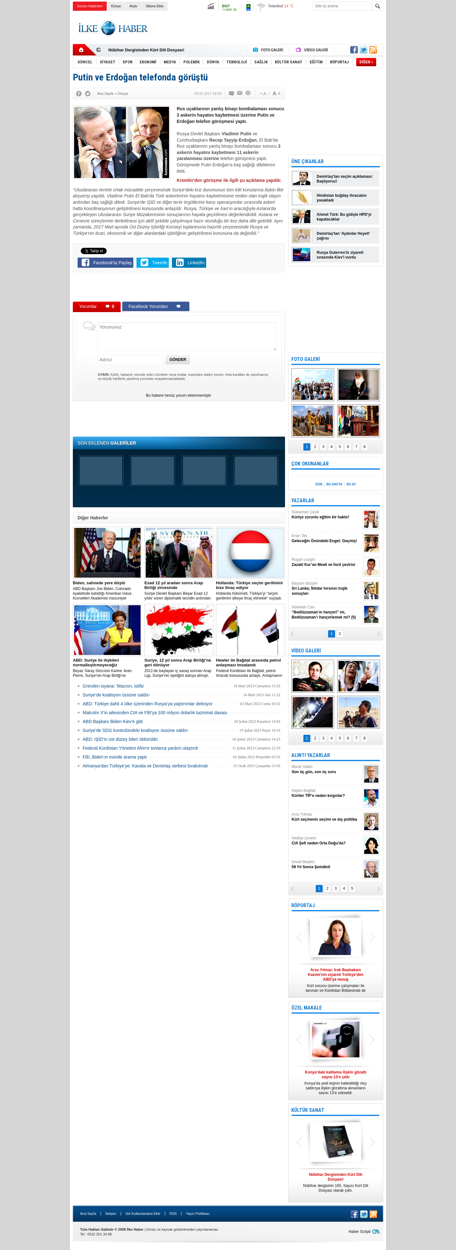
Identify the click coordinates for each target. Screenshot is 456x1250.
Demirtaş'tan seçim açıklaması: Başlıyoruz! (345, 178)
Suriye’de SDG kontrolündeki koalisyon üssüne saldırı (135, 730)
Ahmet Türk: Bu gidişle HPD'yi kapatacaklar (344, 216)
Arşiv (133, 6)
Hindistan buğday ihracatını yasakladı (341, 197)
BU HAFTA (334, 484)
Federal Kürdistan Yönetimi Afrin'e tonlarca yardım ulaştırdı (140, 748)
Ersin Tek (326, 538)
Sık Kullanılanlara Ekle (142, 1213)
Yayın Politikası (197, 1213)
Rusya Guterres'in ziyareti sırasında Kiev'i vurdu (340, 255)
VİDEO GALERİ (306, 651)
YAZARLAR (302, 500)
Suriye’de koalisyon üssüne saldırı (116, 694)
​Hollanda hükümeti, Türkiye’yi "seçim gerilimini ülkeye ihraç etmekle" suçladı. (250, 590)
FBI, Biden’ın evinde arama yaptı (115, 757)
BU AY (351, 484)
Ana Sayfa (88, 1213)
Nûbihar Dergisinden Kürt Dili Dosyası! (146, 50)
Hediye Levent (326, 841)
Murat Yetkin (326, 769)
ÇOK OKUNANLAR (310, 464)
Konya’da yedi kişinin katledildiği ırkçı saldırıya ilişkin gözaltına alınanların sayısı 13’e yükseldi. (336, 1082)
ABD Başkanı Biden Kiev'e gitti (113, 721)
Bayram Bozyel (326, 588)
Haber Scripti (359, 1231)
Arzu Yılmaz (326, 817)
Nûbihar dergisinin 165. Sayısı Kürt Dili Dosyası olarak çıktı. (336, 1182)
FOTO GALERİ (305, 359)
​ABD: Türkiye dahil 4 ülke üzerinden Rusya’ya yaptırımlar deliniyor (147, 703)
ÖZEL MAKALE (306, 1008)
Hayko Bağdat (326, 793)
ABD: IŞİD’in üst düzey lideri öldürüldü (120, 739)
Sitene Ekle (154, 6)
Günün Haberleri (90, 6)
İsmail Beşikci (326, 864)
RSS (173, 1213)
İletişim (110, 1213)
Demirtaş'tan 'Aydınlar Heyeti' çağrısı (343, 235)
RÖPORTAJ (303, 905)
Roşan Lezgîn (326, 562)
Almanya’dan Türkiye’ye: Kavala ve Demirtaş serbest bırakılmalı (145, 765)
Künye (116, 6)
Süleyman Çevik (326, 515)
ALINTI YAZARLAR (310, 755)
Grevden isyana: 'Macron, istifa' (113, 686)
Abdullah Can (326, 612)
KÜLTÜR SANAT (307, 1110)
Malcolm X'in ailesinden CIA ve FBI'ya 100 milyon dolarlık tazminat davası (155, 712)
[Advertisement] (414, 111)
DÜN (318, 484)
